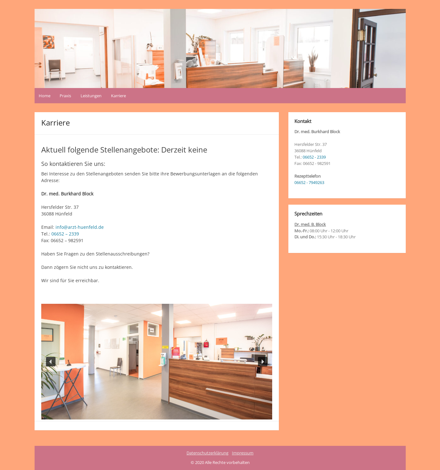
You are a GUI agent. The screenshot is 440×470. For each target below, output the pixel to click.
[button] (51, 361)
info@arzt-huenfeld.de (80, 227)
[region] (156, 361)
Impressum (242, 453)
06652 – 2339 (65, 234)
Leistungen (91, 96)
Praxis (65, 96)
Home (44, 96)
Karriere (118, 96)
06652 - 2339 (314, 157)
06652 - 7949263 (309, 182)
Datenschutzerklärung (207, 453)
